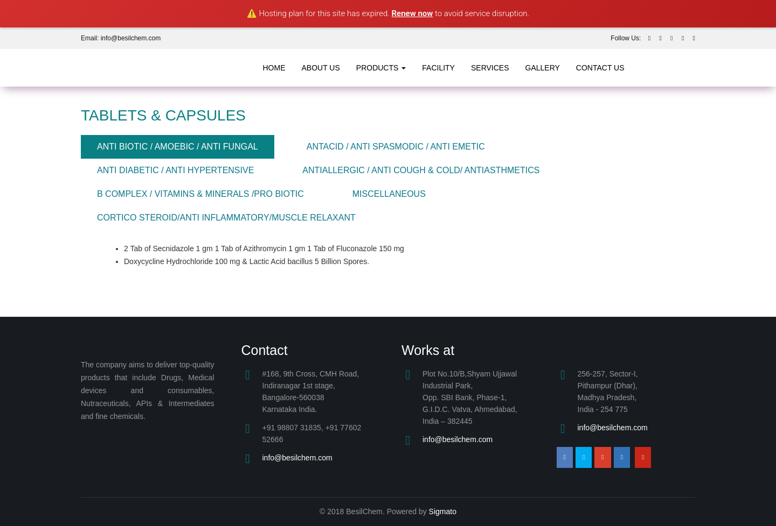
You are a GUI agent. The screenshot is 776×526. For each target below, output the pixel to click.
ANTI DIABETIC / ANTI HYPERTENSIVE (175, 170)
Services (490, 67)
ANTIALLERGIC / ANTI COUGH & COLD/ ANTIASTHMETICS (420, 170)
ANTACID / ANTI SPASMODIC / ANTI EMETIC (396, 146)
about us (321, 67)
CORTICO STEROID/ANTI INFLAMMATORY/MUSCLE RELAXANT (226, 217)
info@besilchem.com (297, 457)
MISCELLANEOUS (389, 193)
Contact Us (600, 67)
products (381, 67)
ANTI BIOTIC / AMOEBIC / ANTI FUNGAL (177, 146)
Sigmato (442, 511)
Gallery (542, 67)
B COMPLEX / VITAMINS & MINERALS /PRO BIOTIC (200, 193)
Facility (438, 67)
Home (274, 67)
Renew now (412, 13)
